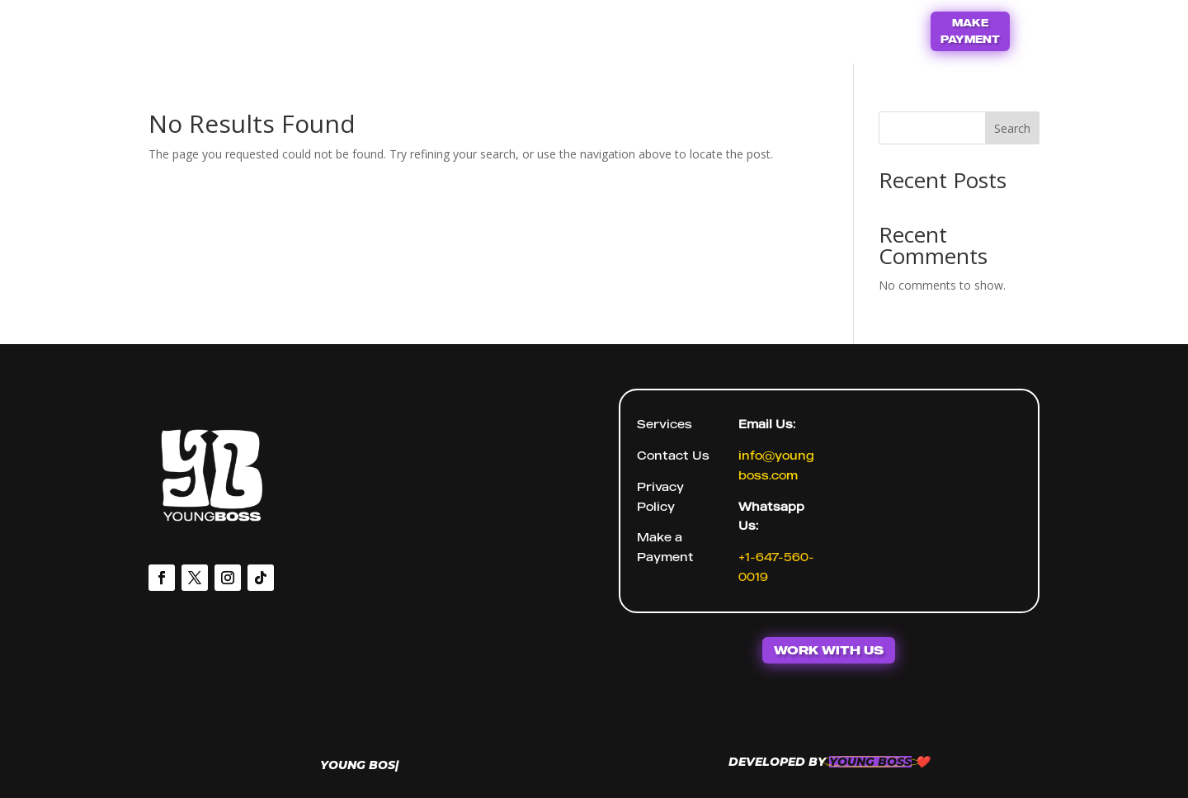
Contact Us (625, 29)
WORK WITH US (829, 650)
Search (1012, 128)
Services (664, 424)
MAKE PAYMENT (970, 31)
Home (537, 29)
